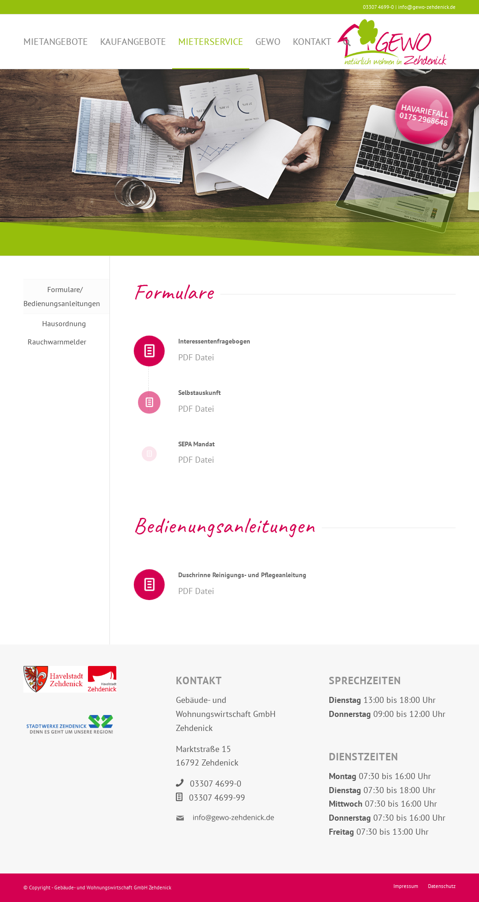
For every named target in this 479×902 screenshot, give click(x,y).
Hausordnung (64, 323)
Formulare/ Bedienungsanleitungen (54, 296)
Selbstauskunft (199, 392)
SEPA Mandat (196, 444)
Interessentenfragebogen (214, 341)
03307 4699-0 (215, 783)
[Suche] (347, 41)
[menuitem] (55, 41)
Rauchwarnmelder (57, 341)
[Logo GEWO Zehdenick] (392, 41)
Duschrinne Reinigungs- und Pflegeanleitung (242, 575)
